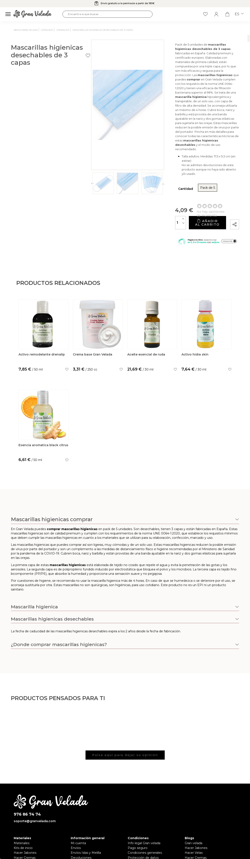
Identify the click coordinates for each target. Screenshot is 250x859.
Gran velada (193, 811)
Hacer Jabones (25, 820)
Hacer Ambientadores (30, 835)
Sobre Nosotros (82, 835)
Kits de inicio (23, 816)
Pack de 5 (157, 150)
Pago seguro (138, 816)
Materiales (21, 811)
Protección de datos (143, 825)
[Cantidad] (130, 184)
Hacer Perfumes (26, 830)
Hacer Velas (194, 820)
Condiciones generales (145, 820)
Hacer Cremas (24, 825)
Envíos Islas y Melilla (86, 820)
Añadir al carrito (182, 184)
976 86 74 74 (27, 782)
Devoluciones (81, 825)
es (239, 14)
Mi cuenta (78, 811)
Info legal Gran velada (144, 811)
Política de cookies (142, 830)
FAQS (75, 830)
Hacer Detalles (196, 830)
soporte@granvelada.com (35, 788)
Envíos (76, 816)
